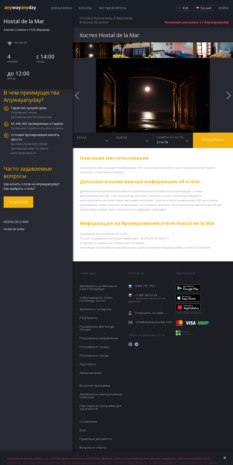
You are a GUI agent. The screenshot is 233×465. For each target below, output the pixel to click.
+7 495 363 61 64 (147, 298)
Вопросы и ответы (93, 447)
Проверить (213, 140)
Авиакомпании (90, 373)
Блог (83, 430)
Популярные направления (99, 338)
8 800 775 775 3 (145, 286)
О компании (88, 421)
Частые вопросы (113, 8)
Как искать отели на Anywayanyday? (31, 184)
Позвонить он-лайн (149, 313)
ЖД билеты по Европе (95, 309)
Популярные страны (94, 347)
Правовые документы (96, 439)
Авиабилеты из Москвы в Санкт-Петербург (98, 287)
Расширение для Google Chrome (97, 327)
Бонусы (85, 8)
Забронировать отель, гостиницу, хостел (96, 299)
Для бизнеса (61, 8)
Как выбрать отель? (19, 188)
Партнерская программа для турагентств (100, 407)
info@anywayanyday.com (154, 322)
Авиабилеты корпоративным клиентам (101, 395)
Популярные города (94, 355)
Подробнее (18, 202)
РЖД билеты (89, 318)
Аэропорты (88, 364)
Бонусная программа (95, 385)
